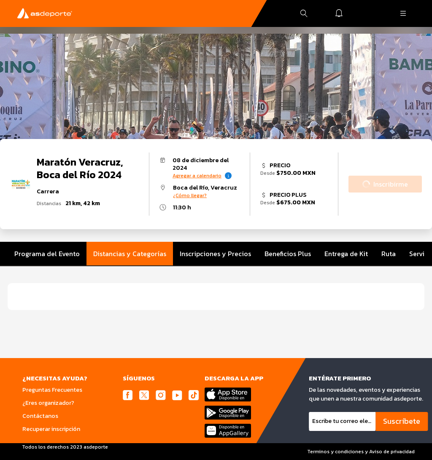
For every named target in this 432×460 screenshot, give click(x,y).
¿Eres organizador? (48, 402)
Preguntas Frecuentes (52, 389)
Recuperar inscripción (51, 429)
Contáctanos (40, 416)
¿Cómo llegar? (190, 195)
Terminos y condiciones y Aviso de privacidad (361, 451)
